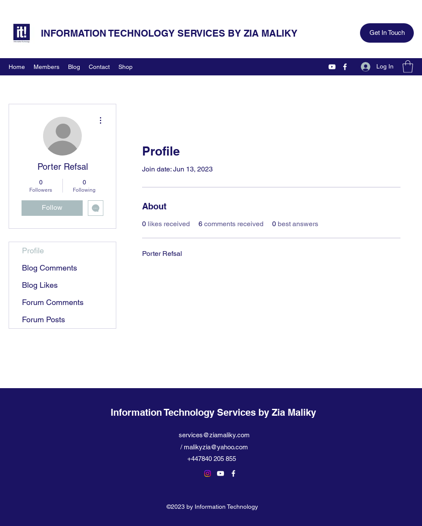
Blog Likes (40, 284)
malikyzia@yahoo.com (216, 447)
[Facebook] (345, 66)
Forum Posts (43, 319)
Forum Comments (53, 302)
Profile (33, 250)
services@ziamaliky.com (214, 435)
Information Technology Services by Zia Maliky (213, 412)
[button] (408, 66)
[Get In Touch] (387, 33)
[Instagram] (207, 473)
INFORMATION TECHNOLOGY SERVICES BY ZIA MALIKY (169, 33)
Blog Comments (49, 267)
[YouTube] (332, 66)
